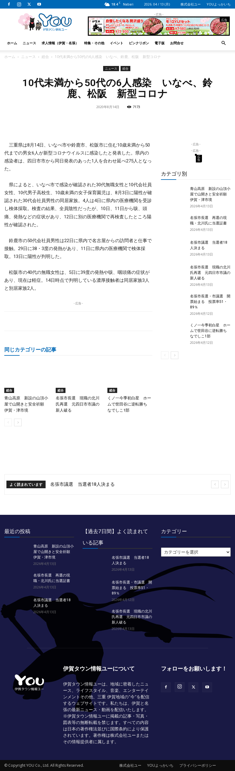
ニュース (29, 43)
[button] (223, 43)
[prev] (215, 484)
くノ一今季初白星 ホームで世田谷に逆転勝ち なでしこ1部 (129, 404)
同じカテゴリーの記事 (30, 349)
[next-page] (18, 422)
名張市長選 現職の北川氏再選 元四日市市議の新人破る (77, 404)
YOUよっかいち (219, 4)
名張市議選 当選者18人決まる (82, 484)
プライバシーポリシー (197, 765)
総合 (45, 56)
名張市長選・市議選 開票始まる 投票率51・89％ (210, 301)
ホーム (12, 43)
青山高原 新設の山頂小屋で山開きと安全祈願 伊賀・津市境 (26, 404)
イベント (116, 43)
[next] (225, 484)
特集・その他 (94, 43)
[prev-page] (8, 422)
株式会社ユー (191, 4)
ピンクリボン (139, 43)
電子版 (160, 43)
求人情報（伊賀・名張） (60, 43)
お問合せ (177, 43)
